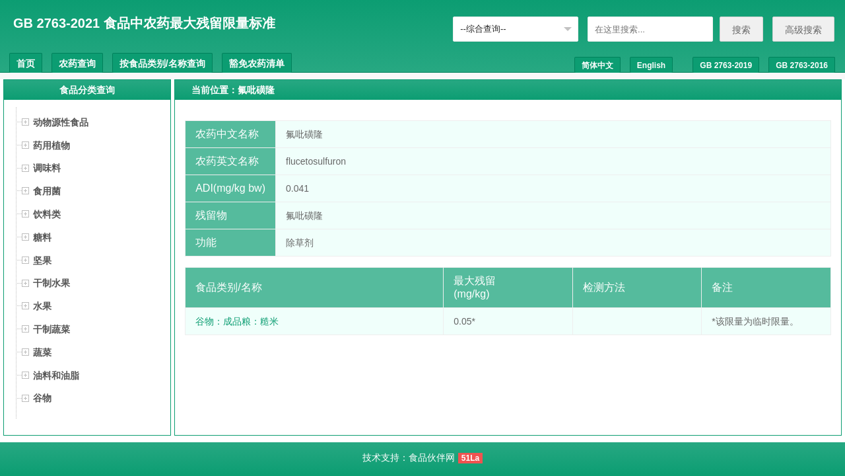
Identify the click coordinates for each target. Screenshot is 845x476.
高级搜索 (803, 29)
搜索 (741, 29)
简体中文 (597, 65)
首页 (26, 63)
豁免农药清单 (257, 63)
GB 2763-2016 (802, 65)
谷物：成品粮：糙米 (237, 321)
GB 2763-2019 (726, 65)
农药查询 (77, 63)
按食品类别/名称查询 (162, 63)
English (651, 65)
